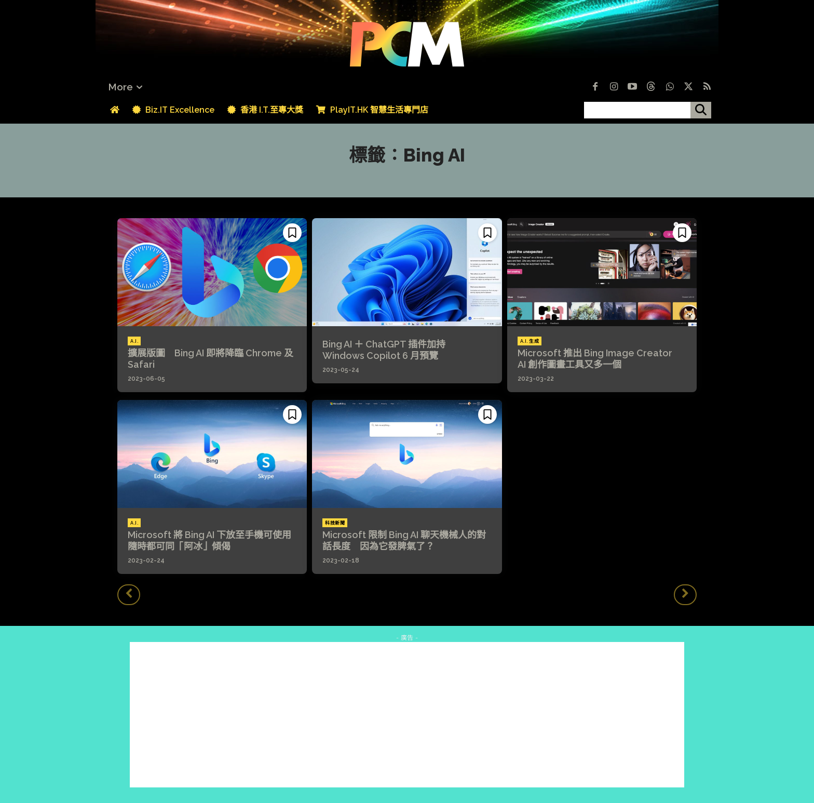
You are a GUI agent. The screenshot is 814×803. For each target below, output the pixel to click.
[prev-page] (128, 594)
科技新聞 (335, 523)
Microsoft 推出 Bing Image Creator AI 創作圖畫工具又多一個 (600, 358)
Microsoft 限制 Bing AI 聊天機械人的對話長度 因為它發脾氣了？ (404, 540)
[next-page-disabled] (685, 594)
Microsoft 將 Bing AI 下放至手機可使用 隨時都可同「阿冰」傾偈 (214, 540)
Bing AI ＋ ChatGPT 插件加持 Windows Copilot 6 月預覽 (388, 350)
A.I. (134, 341)
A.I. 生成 (529, 341)
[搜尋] (700, 110)
